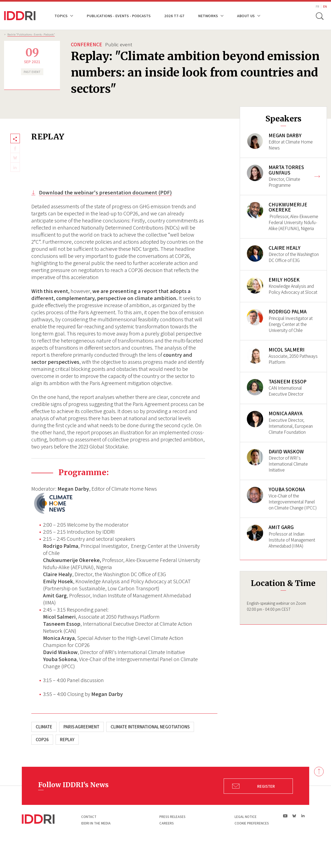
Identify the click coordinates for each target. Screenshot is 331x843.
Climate (44, 727)
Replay (67, 740)
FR (317, 6)
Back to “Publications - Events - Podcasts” (31, 34)
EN (325, 6)
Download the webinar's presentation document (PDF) (105, 192)
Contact (88, 816)
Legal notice (246, 816)
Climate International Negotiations (150, 727)
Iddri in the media (96, 823)
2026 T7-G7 (174, 15)
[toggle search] (320, 16)
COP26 (42, 740)
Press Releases (172, 816)
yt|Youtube (285, 815)
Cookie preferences (252, 823)
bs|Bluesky (294, 815)
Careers (166, 823)
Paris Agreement (81, 727)
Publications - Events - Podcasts (119, 15)
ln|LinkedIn (303, 815)
